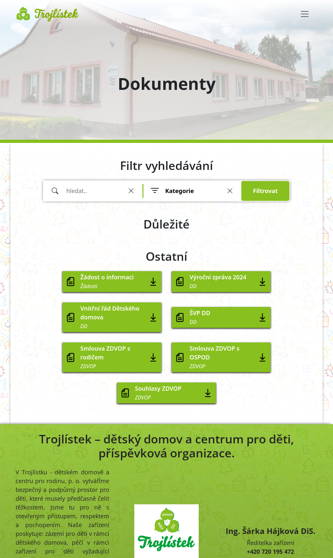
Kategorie (179, 191)
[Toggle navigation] (304, 14)
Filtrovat (265, 191)
